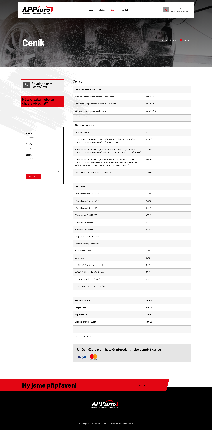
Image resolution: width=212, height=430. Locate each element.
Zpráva (29, 185)
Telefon (29, 175)
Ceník (113, 10)
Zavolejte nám (42, 84)
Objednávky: (176, 8)
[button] (142, 385)
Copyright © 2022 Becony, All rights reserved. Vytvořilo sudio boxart (106, 423)
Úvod (91, 10)
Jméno (29, 164)
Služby (102, 10)
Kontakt (125, 10)
